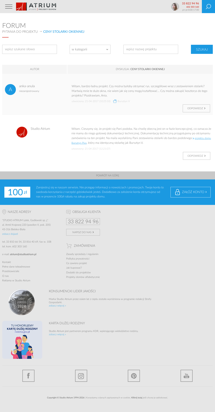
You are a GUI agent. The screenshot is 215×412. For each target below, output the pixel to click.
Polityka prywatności (77, 259)
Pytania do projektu (20, 31)
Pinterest (134, 376)
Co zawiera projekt (76, 263)
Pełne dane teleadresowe (16, 267)
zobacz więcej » (57, 305)
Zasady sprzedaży (76, 254)
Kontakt (6, 262)
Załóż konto (193, 192)
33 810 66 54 (14, 242)
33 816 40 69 (30, 242)
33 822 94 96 (190, 3)
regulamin (93, 254)
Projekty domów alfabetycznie (83, 277)
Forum (14, 26)
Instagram (81, 376)
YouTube (187, 376)
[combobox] (90, 49)
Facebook (28, 376)
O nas (5, 276)
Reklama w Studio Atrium (16, 280)
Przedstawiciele (10, 271)
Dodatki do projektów (78, 272)
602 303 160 (192, 7)
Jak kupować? (74, 268)
